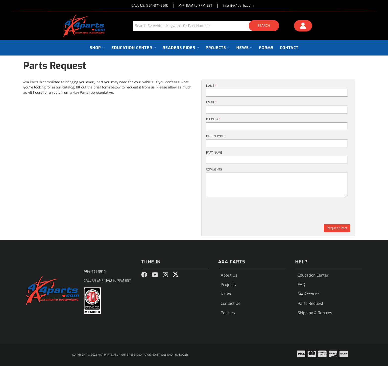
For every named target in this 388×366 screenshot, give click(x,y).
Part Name (214, 153)
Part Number (215, 136)
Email (211, 102)
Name (211, 86)
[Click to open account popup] (303, 26)
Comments (214, 169)
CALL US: (149, 6)
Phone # (213, 119)
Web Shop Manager (174, 355)
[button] (208, 25)
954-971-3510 (95, 271)
